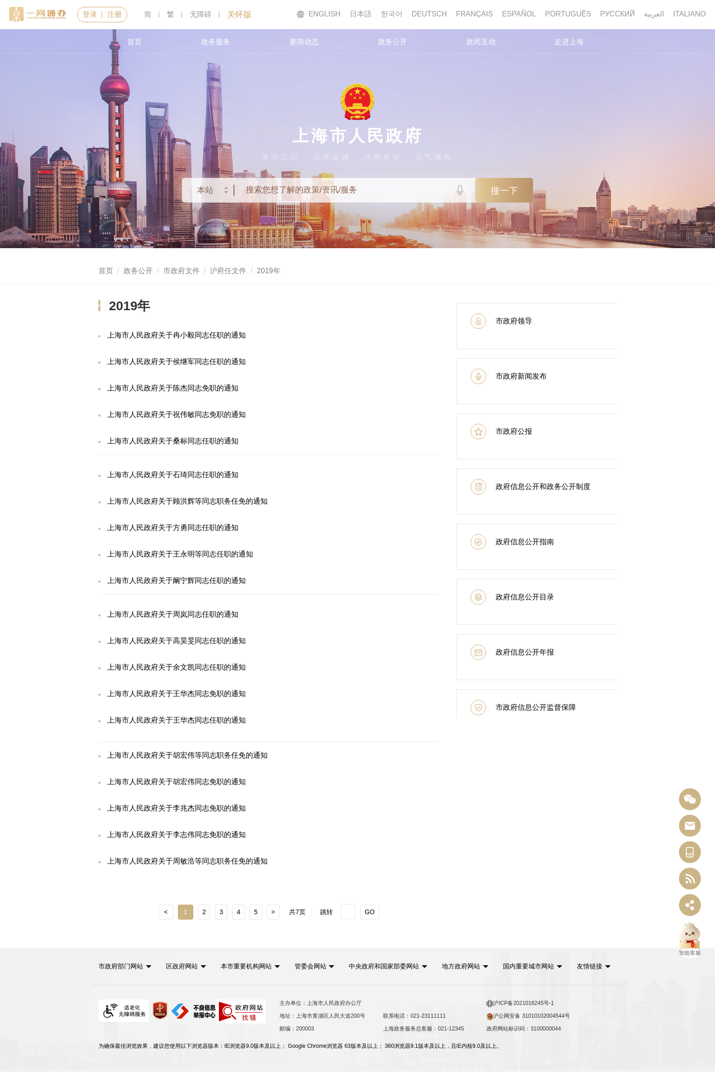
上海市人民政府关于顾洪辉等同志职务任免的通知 (187, 501)
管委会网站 (310, 966)
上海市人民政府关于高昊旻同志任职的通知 (176, 641)
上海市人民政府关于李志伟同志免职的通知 (176, 834)
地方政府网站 (461, 966)
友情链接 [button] (594, 966)
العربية (654, 14)
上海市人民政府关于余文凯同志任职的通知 (176, 667)
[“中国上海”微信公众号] (690, 799)
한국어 (392, 14)
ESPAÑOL (519, 14)
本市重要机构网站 (246, 966)
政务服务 (215, 42)
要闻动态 (304, 42)
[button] (124, 966)
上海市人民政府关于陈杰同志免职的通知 (172, 388)
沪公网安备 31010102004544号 (528, 1016)
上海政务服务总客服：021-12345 (423, 1028)
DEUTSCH (429, 14)
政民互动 (481, 42)
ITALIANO (689, 14)
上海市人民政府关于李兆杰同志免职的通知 (176, 808)
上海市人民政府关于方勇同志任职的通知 (172, 527)
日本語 (361, 14)
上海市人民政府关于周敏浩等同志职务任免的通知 (187, 861)
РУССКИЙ (617, 14)
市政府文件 (181, 271)
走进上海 (569, 42)
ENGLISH (318, 14)
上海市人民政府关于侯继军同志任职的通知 (176, 361)
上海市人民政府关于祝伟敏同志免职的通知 (176, 414)
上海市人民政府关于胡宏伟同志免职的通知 (176, 782)
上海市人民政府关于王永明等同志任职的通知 (180, 554)
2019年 (268, 271)
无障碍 (201, 14)
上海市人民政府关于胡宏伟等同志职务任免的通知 (187, 755)
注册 (114, 14)
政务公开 (392, 42)
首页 (134, 42)
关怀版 (239, 14)
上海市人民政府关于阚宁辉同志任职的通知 (176, 580)
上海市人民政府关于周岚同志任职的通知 (172, 614)
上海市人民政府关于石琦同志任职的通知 (172, 475)
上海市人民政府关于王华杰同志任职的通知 (176, 720)
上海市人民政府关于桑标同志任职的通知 (172, 441)
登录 (90, 14)
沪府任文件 (228, 271)
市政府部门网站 (120, 966)
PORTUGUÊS (568, 14)
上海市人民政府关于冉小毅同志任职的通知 (176, 335)
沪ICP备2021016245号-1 (520, 1003)
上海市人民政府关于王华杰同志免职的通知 (176, 693)
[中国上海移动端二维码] (690, 852)
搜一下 (504, 191)
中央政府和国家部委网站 (384, 966)
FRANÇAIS (474, 14)
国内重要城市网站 (528, 966)
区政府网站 (182, 966)
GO (370, 912)
